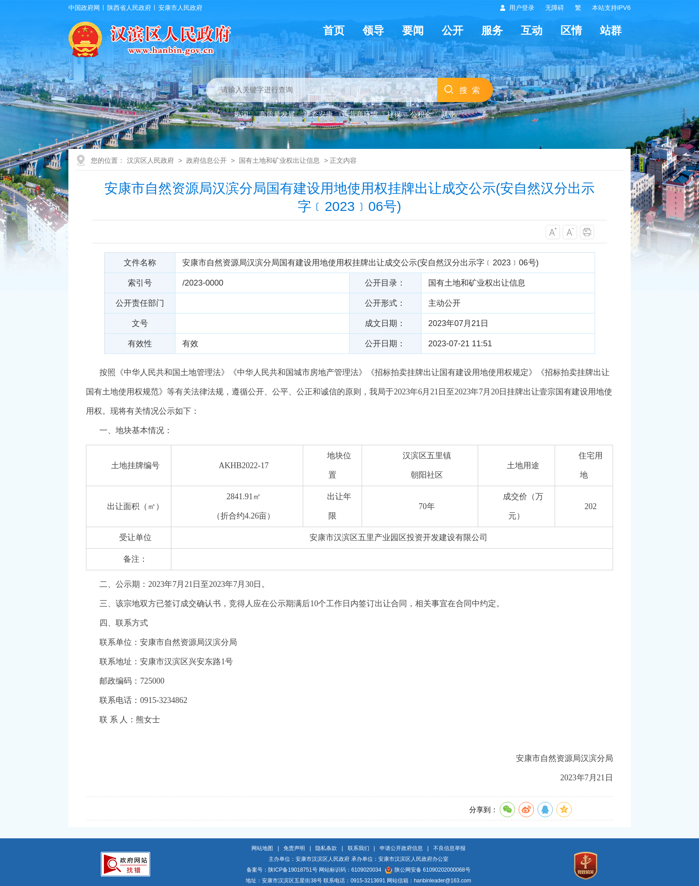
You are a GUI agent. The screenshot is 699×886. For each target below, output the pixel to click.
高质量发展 (277, 114)
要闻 (413, 30)
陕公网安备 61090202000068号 (427, 870)
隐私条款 (326, 848)
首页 (334, 30)
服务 (492, 30)
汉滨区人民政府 (150, 160)
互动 (531, 30)
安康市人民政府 (180, 7)
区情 (571, 30)
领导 (373, 30)
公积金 (421, 114)
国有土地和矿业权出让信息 (279, 160)
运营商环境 (360, 114)
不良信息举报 (449, 848)
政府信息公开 (206, 160)
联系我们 (358, 848)
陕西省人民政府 (129, 7)
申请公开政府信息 (401, 848)
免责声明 (294, 848)
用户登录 (521, 7)
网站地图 (262, 848)
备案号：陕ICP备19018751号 (281, 870)
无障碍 (554, 7)
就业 (448, 114)
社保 (394, 114)
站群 (611, 30)
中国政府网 (84, 7)
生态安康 (318, 114)
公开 (452, 30)
